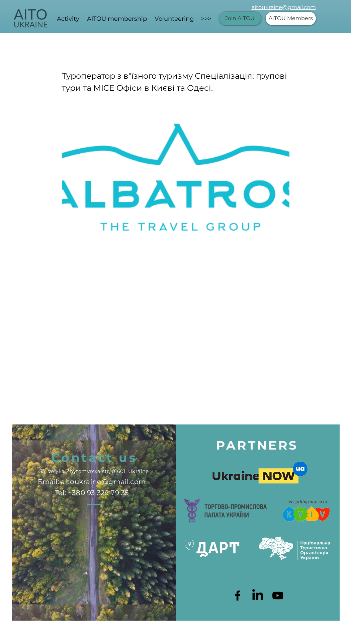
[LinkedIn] (257, 595)
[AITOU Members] (291, 18)
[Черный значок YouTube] (277, 595)
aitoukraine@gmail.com (284, 7)
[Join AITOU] (240, 18)
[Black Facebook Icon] (237, 595)
